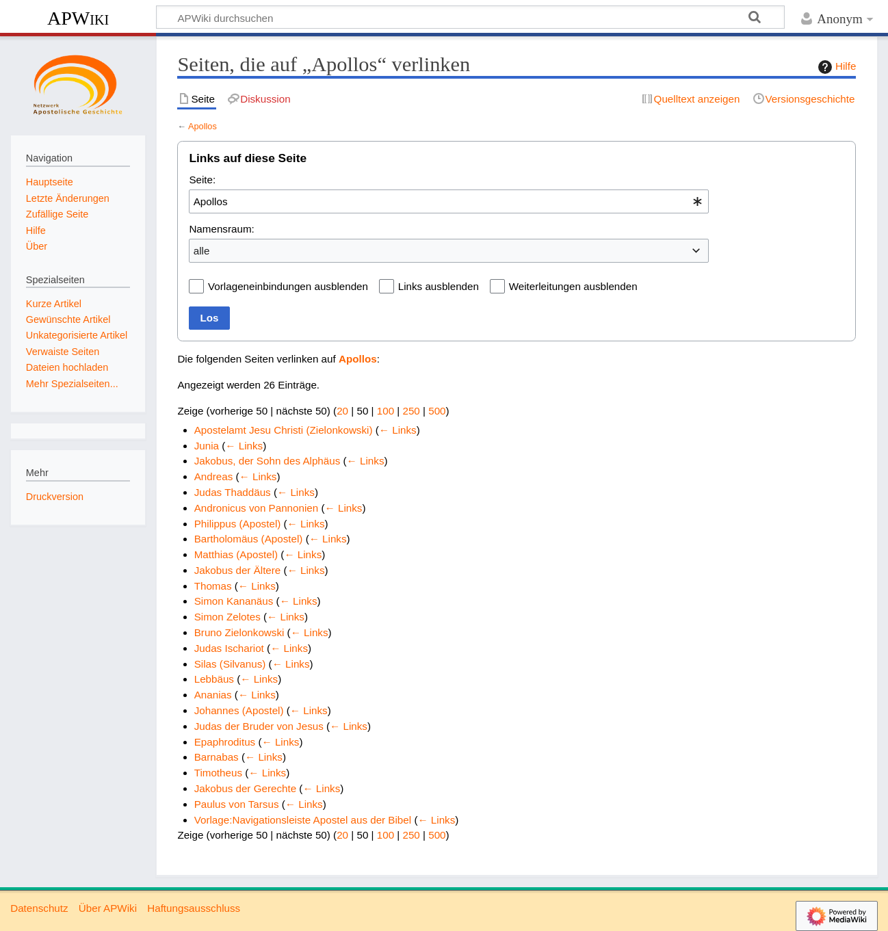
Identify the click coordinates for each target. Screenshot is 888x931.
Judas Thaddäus (232, 492)
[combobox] (449, 201)
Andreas (213, 476)
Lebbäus (214, 679)
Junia (206, 445)
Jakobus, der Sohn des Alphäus (267, 461)
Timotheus (218, 772)
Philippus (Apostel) (237, 523)
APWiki (78, 18)
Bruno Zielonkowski (239, 632)
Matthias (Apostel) (236, 554)
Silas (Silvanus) (230, 664)
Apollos (202, 126)
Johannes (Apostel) (239, 710)
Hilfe (835, 67)
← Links (398, 430)
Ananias (213, 694)
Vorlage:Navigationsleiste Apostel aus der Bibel (302, 820)
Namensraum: (221, 229)
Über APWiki (108, 908)
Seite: (202, 179)
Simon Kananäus (234, 601)
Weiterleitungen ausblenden (573, 286)
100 (385, 411)
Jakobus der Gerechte (245, 788)
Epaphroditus (225, 742)
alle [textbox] (202, 251)
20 (342, 411)
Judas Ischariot (229, 648)
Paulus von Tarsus (236, 804)
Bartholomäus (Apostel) (248, 539)
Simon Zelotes (227, 616)
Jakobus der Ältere (237, 570)
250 (410, 411)
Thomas (213, 586)
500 (436, 411)
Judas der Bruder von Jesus (259, 726)
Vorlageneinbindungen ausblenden (288, 286)
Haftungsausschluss (193, 908)
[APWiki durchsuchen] (470, 17)
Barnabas (216, 757)
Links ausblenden (438, 286)
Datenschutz (39, 908)
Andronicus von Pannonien (256, 508)
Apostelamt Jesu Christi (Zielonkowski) (283, 430)
